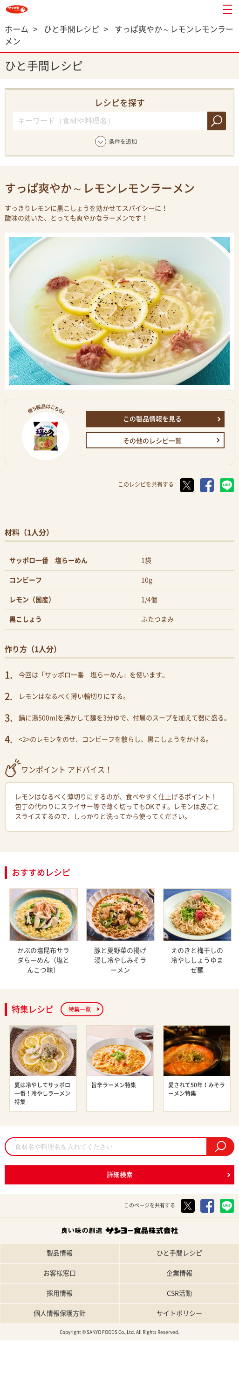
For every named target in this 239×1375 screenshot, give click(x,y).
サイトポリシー (179, 1313)
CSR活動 (179, 1293)
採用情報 (60, 1293)
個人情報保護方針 (60, 1313)
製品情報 (60, 1253)
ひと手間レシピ (179, 1253)
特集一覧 (79, 1009)
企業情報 (179, 1273)
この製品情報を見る (152, 419)
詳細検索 (120, 1174)
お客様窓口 (59, 1273)
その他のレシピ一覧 (152, 441)
